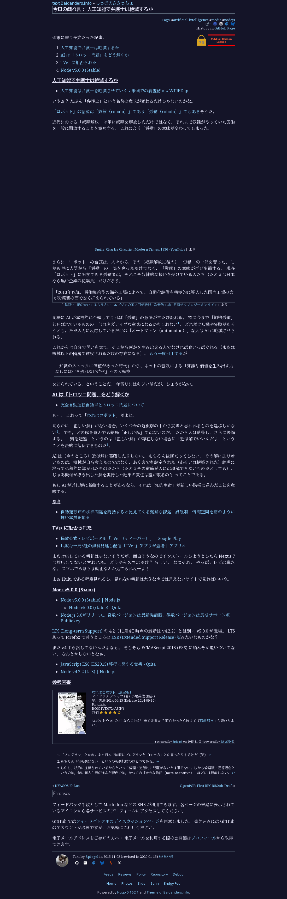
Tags (166, 19)
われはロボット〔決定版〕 (112, 692)
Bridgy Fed (172, 883)
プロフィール (203, 838)
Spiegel (177, 741)
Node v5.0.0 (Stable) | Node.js (90, 600)
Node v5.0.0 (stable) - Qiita (95, 607)
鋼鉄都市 (207, 720)
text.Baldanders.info (72, 3)
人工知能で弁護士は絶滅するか (90, 48)
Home (111, 883)
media (216, 19)
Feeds (108, 874)
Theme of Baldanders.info (168, 892)
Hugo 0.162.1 (128, 892)
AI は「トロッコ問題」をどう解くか (95, 55)
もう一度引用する (166, 353)
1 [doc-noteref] (178, 323)
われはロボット (101, 415)
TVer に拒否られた (78, 62)
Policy (141, 874)
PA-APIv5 (227, 741)
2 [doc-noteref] (57, 431)
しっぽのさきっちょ (114, 3)
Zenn (154, 883)
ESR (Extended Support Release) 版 (146, 637)
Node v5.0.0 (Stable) (80, 70)
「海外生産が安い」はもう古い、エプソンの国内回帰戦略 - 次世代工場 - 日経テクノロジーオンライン (140, 304)
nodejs (229, 19)
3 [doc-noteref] (107, 444)
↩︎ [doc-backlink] (209, 754)
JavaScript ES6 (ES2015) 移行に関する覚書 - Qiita (108, 664)
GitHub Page (224, 28)
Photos (127, 883)
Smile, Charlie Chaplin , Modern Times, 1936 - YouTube (140, 249)
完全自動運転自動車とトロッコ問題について (102, 405)
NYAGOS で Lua (67, 785)
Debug (178, 874)
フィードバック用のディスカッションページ (118, 821)
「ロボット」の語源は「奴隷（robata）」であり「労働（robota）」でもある (126, 111)
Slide (141, 883)
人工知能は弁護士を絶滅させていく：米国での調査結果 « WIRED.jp (124, 91)
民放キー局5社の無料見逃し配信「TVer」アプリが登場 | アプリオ (123, 546)
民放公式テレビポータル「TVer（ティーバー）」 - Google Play (121, 538)
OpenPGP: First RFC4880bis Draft (206, 785)
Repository (159, 874)
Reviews (125, 874)
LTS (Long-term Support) (77, 631)
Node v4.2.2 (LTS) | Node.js (88, 672)
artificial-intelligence (191, 19)
